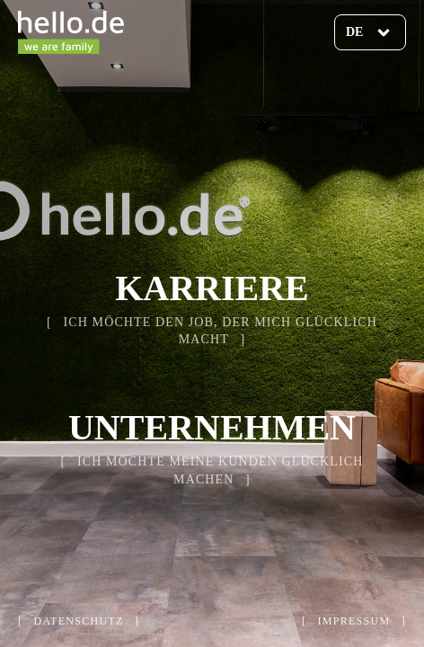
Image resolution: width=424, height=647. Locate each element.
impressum (354, 621)
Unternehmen (212, 427)
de (354, 32)
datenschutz (79, 621)
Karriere (212, 288)
